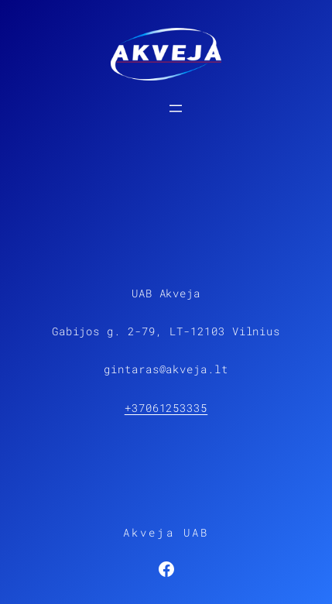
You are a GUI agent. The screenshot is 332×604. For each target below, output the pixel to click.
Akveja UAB (166, 532)
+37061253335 (166, 407)
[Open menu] (175, 108)
